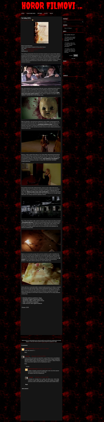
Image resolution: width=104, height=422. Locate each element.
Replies (27, 366)
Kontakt (51, 13)
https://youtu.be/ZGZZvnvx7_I (31, 49)
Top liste (46, 13)
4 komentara (40, 19)
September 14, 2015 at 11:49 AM (42, 348)
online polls (73, 58)
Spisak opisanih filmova (31, 13)
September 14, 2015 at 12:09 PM (39, 356)
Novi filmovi (40, 13)
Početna (22, 13)
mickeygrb (27, 356)
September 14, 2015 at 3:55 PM (44, 369)
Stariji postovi (58, 337)
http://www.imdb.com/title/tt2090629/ (35, 48)
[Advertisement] (41, 324)
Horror (34, 19)
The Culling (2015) (26, 18)
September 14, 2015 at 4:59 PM (41, 377)
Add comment (25, 388)
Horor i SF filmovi (68, 28)
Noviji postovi (24, 337)
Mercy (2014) (31, 51)
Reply (26, 352)
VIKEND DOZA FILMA (29, 348)
